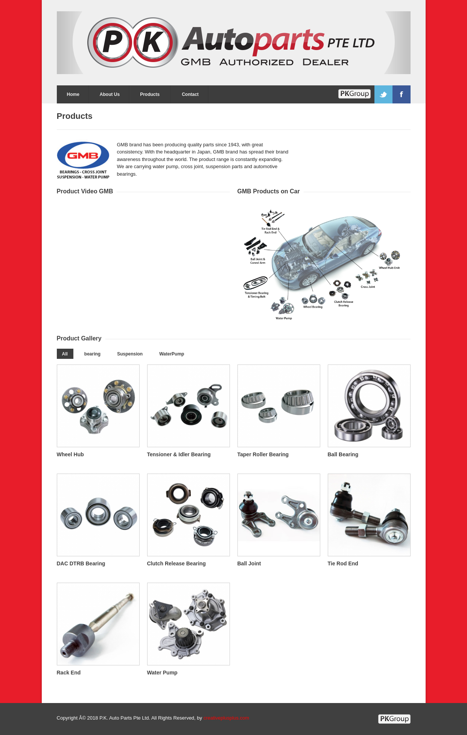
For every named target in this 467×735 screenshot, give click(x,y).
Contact (190, 94)
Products (150, 94)
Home (73, 94)
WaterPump (171, 354)
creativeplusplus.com (226, 718)
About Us (110, 94)
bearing (92, 354)
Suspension (130, 354)
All (65, 354)
